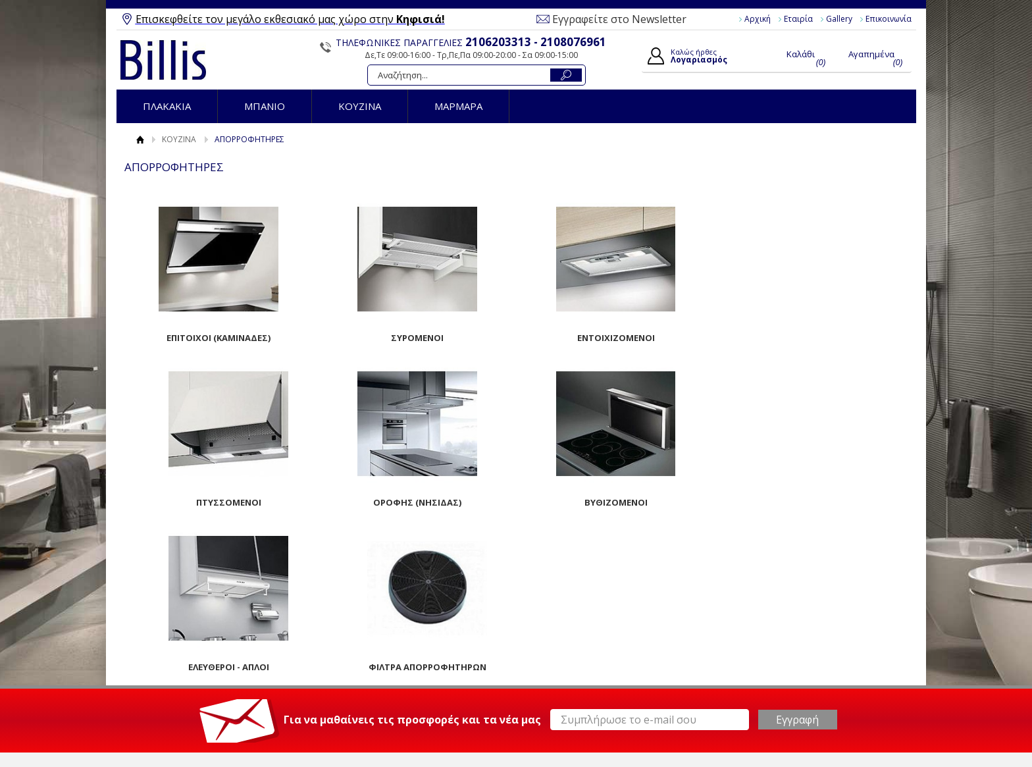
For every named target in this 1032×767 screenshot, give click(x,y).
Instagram (769, 657)
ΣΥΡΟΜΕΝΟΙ (416, 338)
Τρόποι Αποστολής (378, 655)
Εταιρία (798, 18)
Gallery (839, 18)
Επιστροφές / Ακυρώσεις (389, 670)
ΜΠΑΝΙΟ (264, 106)
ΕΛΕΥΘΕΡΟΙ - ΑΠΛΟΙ (614, 502)
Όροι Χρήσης (175, 625)
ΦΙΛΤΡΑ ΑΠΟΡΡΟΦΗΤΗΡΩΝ (813, 502)
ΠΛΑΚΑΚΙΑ (167, 106)
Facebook (768, 615)
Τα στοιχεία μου (564, 659)
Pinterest (767, 678)
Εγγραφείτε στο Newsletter (619, 19)
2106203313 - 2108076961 (535, 41)
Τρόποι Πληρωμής (377, 640)
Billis (163, 60)
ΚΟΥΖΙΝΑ (359, 106)
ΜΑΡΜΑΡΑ (458, 106)
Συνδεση (549, 629)
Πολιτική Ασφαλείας (380, 685)
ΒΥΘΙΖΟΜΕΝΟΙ (416, 502)
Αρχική (757, 18)
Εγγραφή (550, 644)
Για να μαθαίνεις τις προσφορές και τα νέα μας (412, 555)
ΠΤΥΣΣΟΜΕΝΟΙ (813, 338)
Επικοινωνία (888, 18)
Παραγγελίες (558, 674)
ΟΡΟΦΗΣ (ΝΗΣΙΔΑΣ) (218, 502)
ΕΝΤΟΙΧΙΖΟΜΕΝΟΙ (615, 338)
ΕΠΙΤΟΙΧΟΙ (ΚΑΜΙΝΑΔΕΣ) (219, 338)
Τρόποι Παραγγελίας (381, 625)
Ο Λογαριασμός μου (576, 613)
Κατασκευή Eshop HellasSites (849, 733)
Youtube (766, 636)
